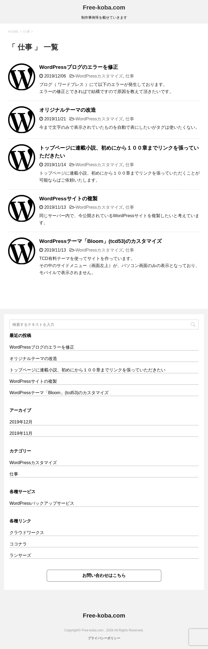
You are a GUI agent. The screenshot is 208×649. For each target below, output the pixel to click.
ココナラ (18, 544)
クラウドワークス (26, 532)
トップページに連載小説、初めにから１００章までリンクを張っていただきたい (87, 370)
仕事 (129, 76)
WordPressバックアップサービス (41, 503)
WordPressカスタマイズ (99, 76)
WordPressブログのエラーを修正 (78, 67)
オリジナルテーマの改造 (67, 110)
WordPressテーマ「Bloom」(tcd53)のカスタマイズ (100, 241)
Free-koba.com (104, 7)
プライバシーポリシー (104, 638)
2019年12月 (20, 422)
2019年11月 (20, 433)
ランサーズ (20, 555)
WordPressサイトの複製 (68, 198)
